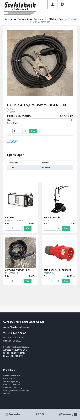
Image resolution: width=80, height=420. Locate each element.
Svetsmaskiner (40, 19)
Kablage (62, 19)
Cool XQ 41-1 (11, 217)
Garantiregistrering (11, 381)
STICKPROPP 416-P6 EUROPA (57, 270)
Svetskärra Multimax (53, 217)
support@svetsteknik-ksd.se (16, 327)
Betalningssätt (9, 378)
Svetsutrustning (25, 19)
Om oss (6, 394)
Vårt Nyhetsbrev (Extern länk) (16, 391)
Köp (33, 131)
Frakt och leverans (11, 375)
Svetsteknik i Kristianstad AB (16, 347)
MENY (13, 19)
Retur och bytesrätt (11, 384)
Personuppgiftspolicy (12, 387)
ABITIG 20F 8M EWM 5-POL (17, 270)
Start (6, 19)
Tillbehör (53, 19)
